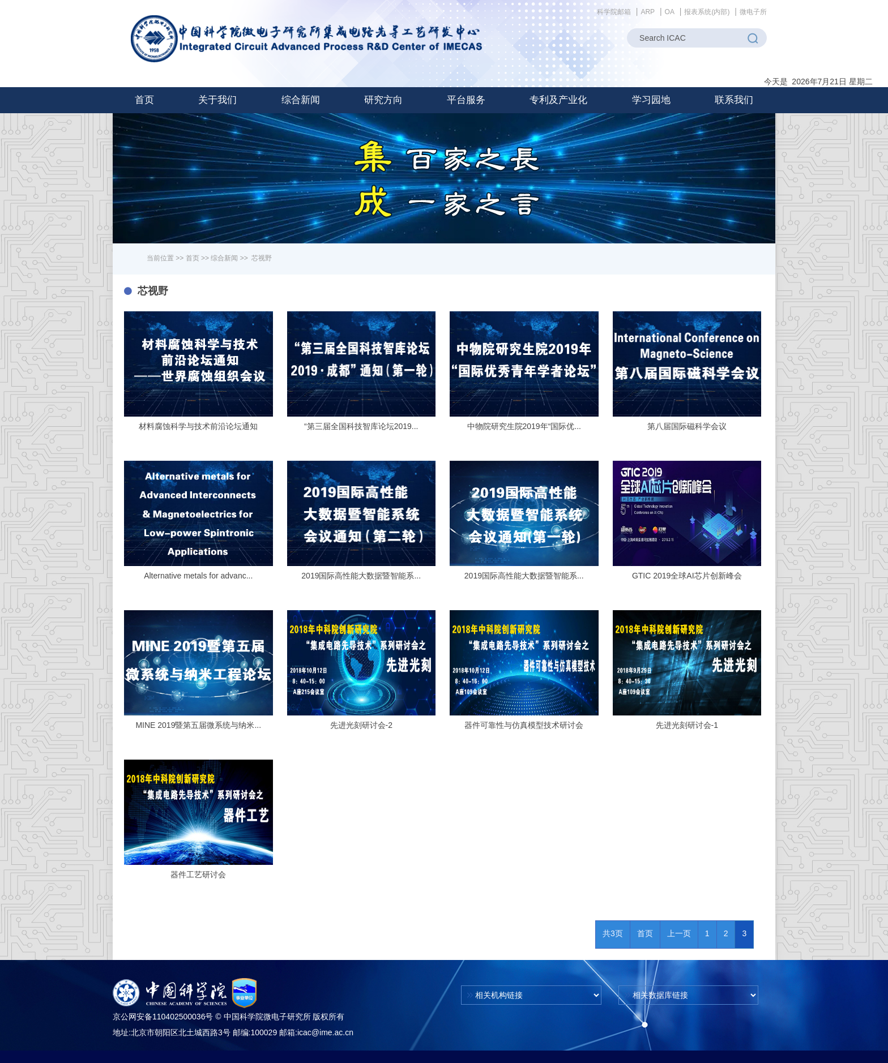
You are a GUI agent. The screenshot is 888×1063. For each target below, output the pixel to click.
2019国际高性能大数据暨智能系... (361, 575)
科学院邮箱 (614, 12)
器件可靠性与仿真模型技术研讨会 (523, 725)
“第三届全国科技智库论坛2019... (361, 426)
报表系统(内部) (706, 12)
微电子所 (753, 12)
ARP (648, 12)
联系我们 (734, 100)
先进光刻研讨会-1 (687, 725)
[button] (217, 100)
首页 (144, 100)
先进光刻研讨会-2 (361, 725)
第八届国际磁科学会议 (687, 426)
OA (669, 12)
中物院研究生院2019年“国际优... (524, 426)
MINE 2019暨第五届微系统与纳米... (198, 725)
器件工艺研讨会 (198, 874)
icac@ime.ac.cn (325, 1032)
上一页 (679, 933)
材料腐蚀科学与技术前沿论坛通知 (198, 426)
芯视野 (261, 258)
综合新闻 (224, 258)
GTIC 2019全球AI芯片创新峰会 (687, 575)
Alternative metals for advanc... (198, 575)
